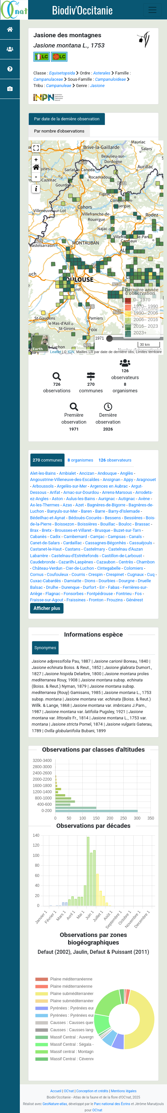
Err (102, 587)
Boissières (87, 524)
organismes (80, 460)
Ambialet (67, 473)
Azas (67, 504)
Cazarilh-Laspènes (76, 561)
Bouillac (107, 524)
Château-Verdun (47, 568)
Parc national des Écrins (112, 1104)
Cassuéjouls (140, 542)
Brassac (142, 524)
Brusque (102, 530)
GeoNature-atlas (55, 1104)
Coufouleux (57, 574)
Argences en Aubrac (109, 486)
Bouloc (124, 524)
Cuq (151, 574)
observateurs (115, 460)
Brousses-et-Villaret (73, 530)
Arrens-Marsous (117, 492)
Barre (100, 511)
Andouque (107, 473)
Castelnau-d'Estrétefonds (75, 555)
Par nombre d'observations (59, 131)
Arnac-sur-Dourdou (81, 492)
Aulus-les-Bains (80, 498)
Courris (78, 574)
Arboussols (43, 486)
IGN (71, 352)
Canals (135, 536)
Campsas (117, 536)
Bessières (133, 517)
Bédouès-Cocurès (85, 517)
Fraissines (76, 599)
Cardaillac (72, 542)
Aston (57, 498)
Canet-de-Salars (45, 542)
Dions (90, 580)
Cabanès (38, 536)
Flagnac (52, 593)
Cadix (55, 536)
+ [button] (36, 160)
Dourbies (107, 580)
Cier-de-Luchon (80, 568)
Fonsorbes (73, 593)
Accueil (55, 1091)
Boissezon (64, 524)
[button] (36, 168)
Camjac (97, 536)
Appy (128, 479)
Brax (34, 530)
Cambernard (75, 536)
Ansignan (111, 479)
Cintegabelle (109, 568)
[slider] (109, 338)
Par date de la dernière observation (67, 118)
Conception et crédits (92, 1091)
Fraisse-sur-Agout (46, 599)
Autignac (126, 498)
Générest (134, 599)
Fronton (96, 599)
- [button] (36, 177)
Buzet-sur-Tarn (127, 530)
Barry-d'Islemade (124, 511)
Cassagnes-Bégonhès (105, 542)
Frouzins (115, 599)
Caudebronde (42, 561)
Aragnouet (146, 479)
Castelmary (94, 549)
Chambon (146, 561)
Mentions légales (124, 1091)
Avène (144, 498)
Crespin (95, 574)
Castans (72, 549)
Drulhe (52, 587)
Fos (138, 593)
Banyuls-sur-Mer (62, 511)
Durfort (89, 587)
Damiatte (72, 580)
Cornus (37, 574)
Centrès (126, 561)
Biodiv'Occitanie (82, 9)
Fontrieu (124, 593)
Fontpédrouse (100, 593)
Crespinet (115, 574)
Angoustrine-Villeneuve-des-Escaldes (65, 479)
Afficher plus (47, 608)
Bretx (47, 530)
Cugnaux (135, 574)
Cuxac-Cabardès (45, 580)
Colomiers (133, 568)
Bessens (113, 517)
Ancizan (86, 473)
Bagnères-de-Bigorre (106, 504)
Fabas (114, 587)
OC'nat (69, 1091)
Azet (79, 504)
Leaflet (55, 352)
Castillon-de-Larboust (122, 555)
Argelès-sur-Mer (72, 486)
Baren (86, 511)
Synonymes (45, 647)
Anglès (126, 473)
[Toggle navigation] (152, 9)
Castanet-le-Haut (46, 549)
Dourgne (127, 580)
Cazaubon (106, 561)
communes (47, 460)
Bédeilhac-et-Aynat (47, 517)
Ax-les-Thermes (45, 504)
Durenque (71, 587)
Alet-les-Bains (43, 473)
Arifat (55, 492)
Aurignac (106, 498)
